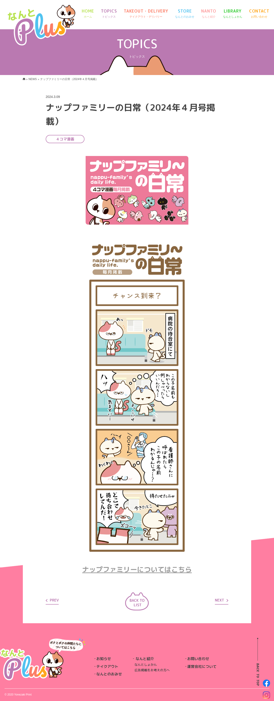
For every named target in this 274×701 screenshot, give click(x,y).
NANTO (208, 13)
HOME (88, 13)
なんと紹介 (145, 658)
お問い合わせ (198, 658)
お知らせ (103, 658)
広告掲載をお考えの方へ (152, 670)
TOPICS (109, 13)
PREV (52, 600)
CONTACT (259, 13)
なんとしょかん (145, 664)
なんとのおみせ (109, 674)
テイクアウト (107, 666)
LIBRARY (232, 13)
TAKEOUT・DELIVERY (146, 13)
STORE (184, 13)
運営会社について (201, 666)
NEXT (221, 600)
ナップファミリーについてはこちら (137, 569)
